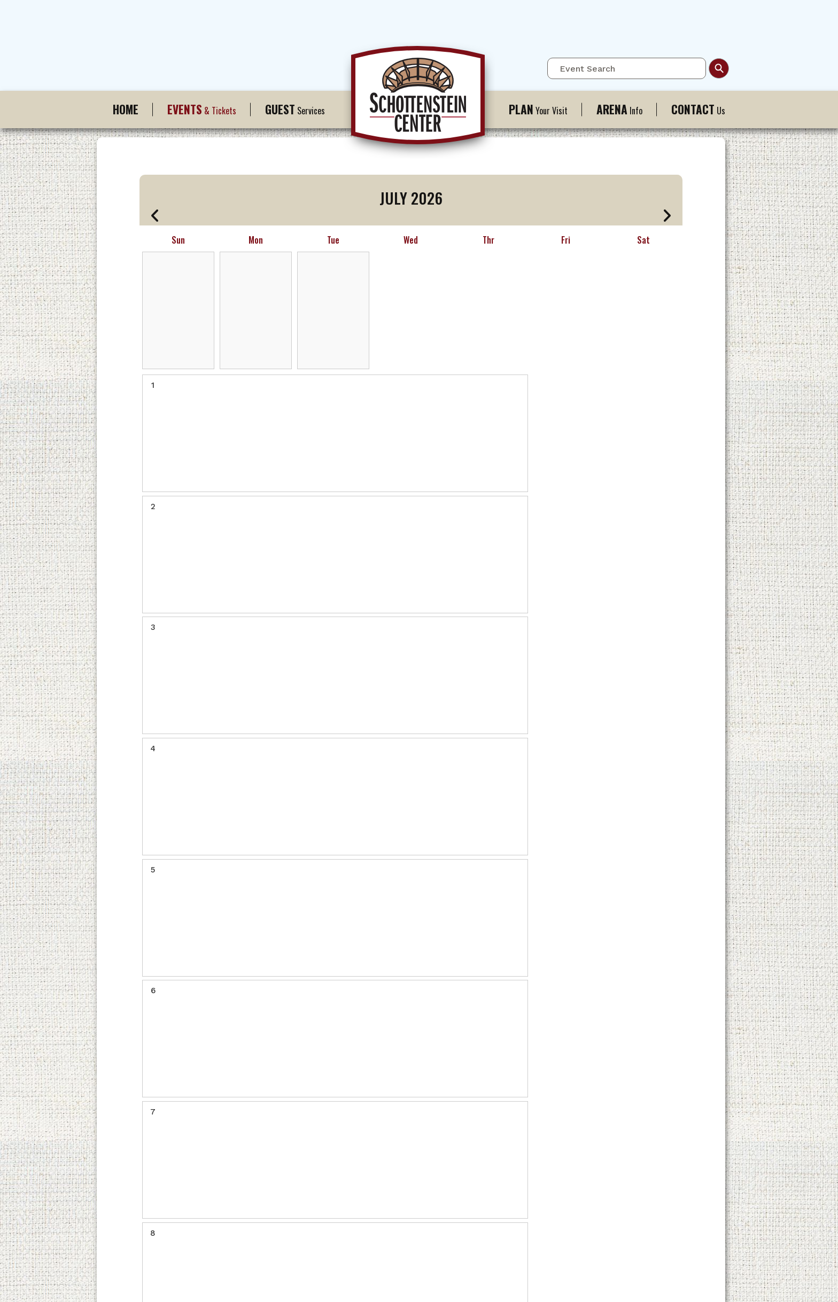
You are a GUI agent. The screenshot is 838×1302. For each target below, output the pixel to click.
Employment (279, 1179)
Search (719, 68)
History (270, 1149)
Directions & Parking (488, 1039)
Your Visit (538, 109)
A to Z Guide (474, 1069)
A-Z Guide (373, 1039)
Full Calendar (281, 1039)
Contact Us (374, 1069)
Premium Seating (287, 1069)
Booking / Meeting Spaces (304, 1164)
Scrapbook (277, 1209)
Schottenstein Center (419, 100)
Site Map (447, 1283)
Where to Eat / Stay (487, 1084)
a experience (419, 1297)
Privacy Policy (493, 1283)
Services (295, 109)
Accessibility (377, 1054)
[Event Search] (626, 68)
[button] (155, 215)
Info (619, 109)
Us (698, 109)
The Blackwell (478, 1099)
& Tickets (201, 109)
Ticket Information (290, 1054)
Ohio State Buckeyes (294, 1084)
